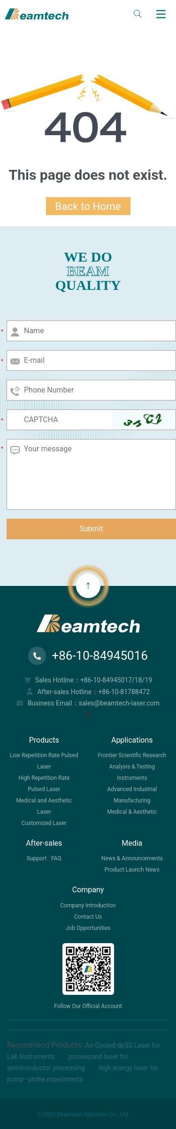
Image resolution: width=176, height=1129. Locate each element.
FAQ (56, 858)
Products (44, 740)
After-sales (44, 843)
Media (132, 843)
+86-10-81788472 (124, 692)
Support (36, 858)
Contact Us (88, 916)
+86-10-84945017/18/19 (116, 680)
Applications (132, 740)
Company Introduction (87, 905)
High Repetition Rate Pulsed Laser (43, 784)
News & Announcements (132, 858)
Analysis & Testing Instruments (132, 772)
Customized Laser (44, 823)
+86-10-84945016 (88, 656)
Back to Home (88, 206)
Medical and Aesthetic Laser (44, 806)
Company (88, 889)
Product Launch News (132, 869)
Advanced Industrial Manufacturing (132, 795)
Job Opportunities (88, 928)
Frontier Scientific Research (132, 755)
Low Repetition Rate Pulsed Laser (44, 761)
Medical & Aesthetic (132, 812)
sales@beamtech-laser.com (119, 703)
